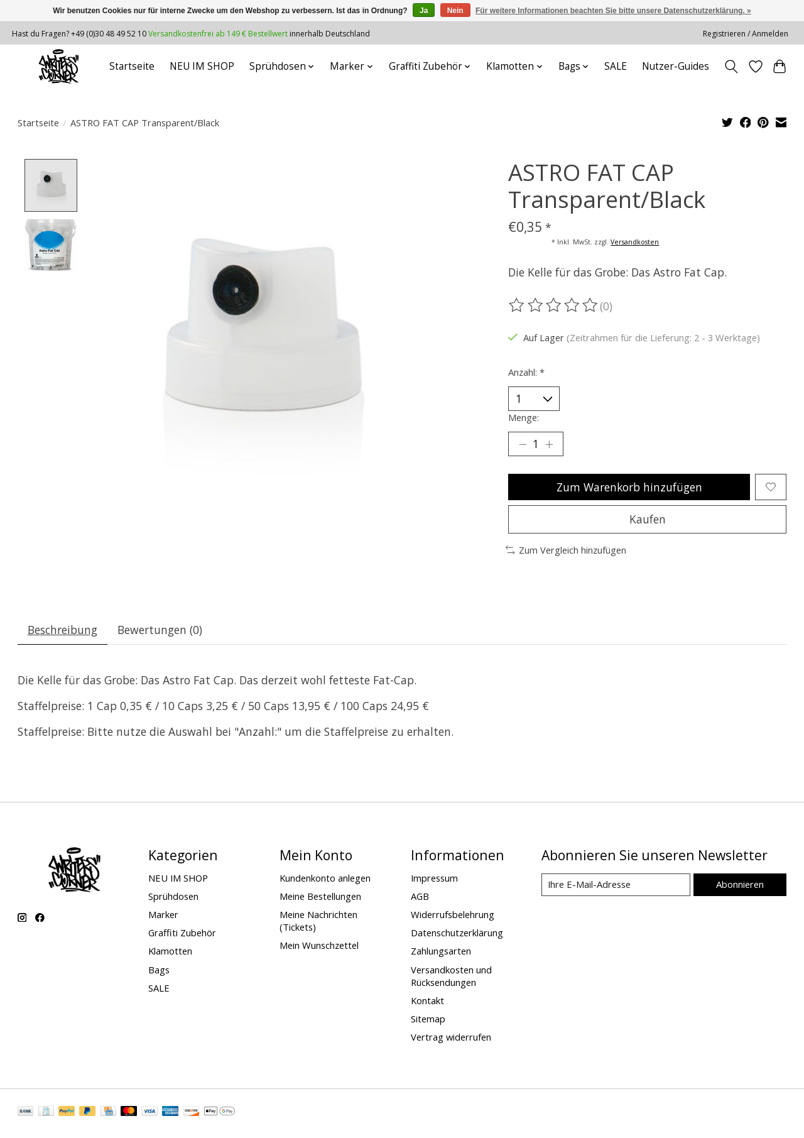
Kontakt (427, 1002)
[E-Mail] (615, 887)
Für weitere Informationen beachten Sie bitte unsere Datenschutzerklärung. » (613, 10)
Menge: (523, 417)
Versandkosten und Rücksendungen (451, 977)
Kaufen (647, 520)
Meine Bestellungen (320, 898)
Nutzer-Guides (675, 66)
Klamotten (170, 953)
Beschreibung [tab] (62, 631)
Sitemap (428, 1020)
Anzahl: (526, 372)
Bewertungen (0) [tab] (160, 631)
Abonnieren (740, 886)
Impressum (434, 879)
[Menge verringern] (522, 445)
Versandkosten (635, 242)
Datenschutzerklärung (457, 935)
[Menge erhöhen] (549, 445)
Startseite (132, 66)
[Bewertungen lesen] (554, 305)
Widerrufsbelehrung (452, 917)
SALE (615, 66)
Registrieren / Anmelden (745, 33)
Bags (159, 971)
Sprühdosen (173, 898)
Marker (163, 917)
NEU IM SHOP (202, 66)
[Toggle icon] (731, 66)
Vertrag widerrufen (451, 1039)
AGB (420, 898)
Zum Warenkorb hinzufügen (628, 487)
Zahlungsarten (441, 953)
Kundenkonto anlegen (325, 879)
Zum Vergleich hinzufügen (566, 551)
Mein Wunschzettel (319, 947)
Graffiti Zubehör (182, 935)
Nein (455, 10)
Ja (424, 10)
